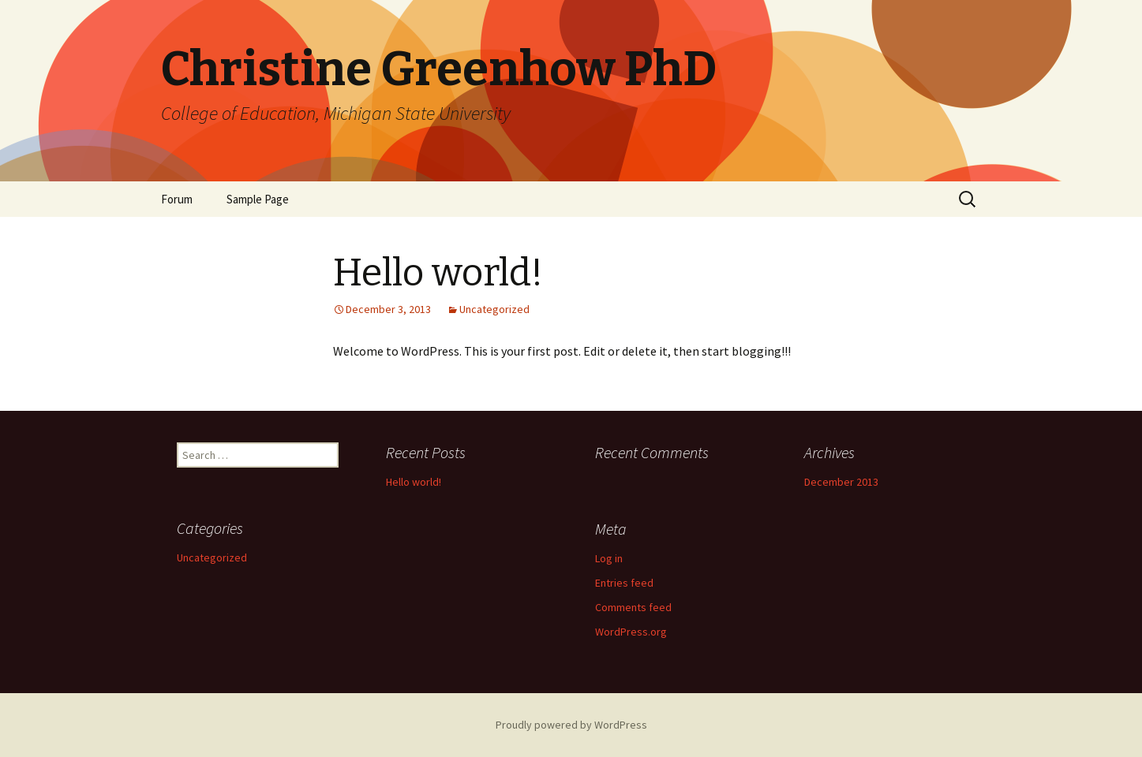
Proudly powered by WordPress (571, 725)
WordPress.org (631, 632)
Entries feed (624, 583)
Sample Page (258, 199)
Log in (609, 558)
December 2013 (841, 482)
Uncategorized (494, 309)
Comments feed (633, 607)
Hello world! (413, 482)
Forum (177, 199)
